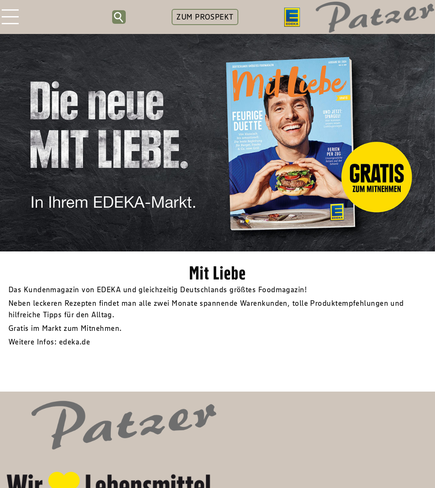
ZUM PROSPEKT (204, 17)
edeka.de (74, 342)
